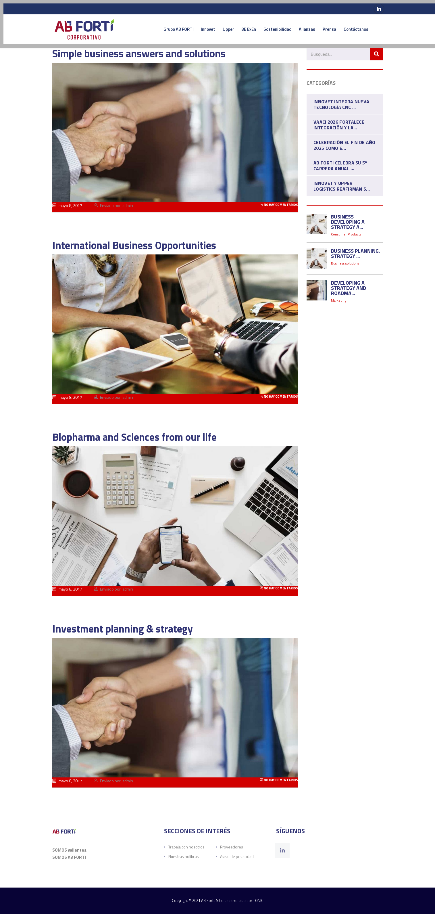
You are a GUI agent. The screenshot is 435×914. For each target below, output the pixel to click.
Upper (213, 29)
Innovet (189, 29)
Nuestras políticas (183, 856)
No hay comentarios (279, 206)
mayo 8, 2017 (67, 207)
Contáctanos (361, 29)
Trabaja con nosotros (186, 847)
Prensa (331, 29)
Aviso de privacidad (237, 856)
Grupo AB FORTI (155, 29)
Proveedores (231, 847)
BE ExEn (238, 29)
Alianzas (305, 29)
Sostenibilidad (271, 29)
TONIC (258, 900)
